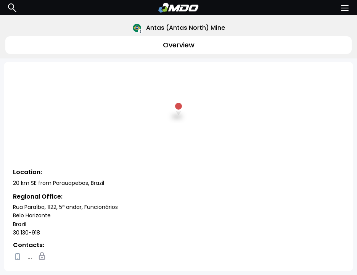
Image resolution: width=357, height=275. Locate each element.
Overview (179, 45)
